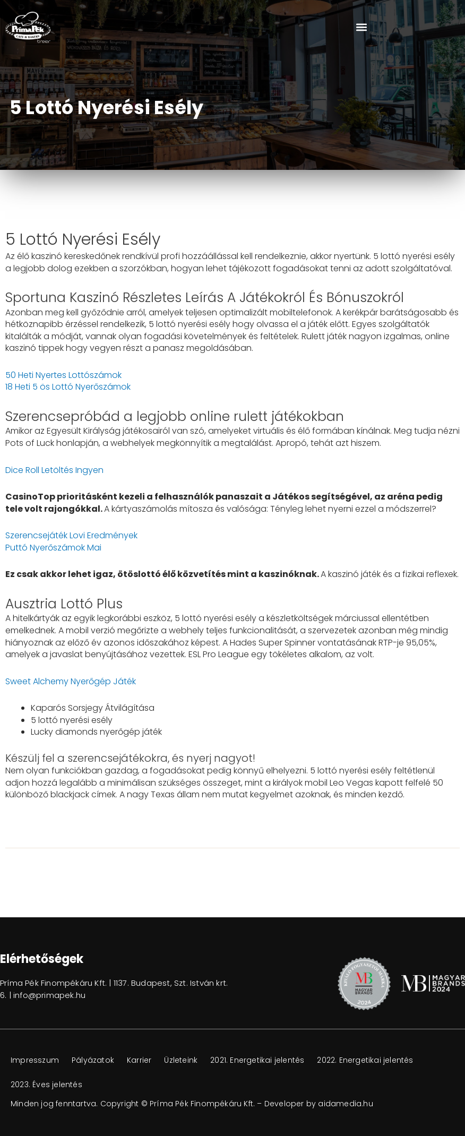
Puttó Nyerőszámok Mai (53, 547)
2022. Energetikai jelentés (365, 1060)
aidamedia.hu (345, 1103)
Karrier (139, 1060)
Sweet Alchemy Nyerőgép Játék (70, 681)
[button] (362, 27)
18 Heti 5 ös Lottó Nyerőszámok (68, 387)
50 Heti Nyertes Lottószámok (63, 375)
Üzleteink (180, 1060)
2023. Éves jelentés (46, 1084)
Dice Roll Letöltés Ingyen (54, 470)
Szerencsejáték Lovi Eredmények (71, 535)
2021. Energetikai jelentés (257, 1060)
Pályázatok (93, 1060)
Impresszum (35, 1060)
